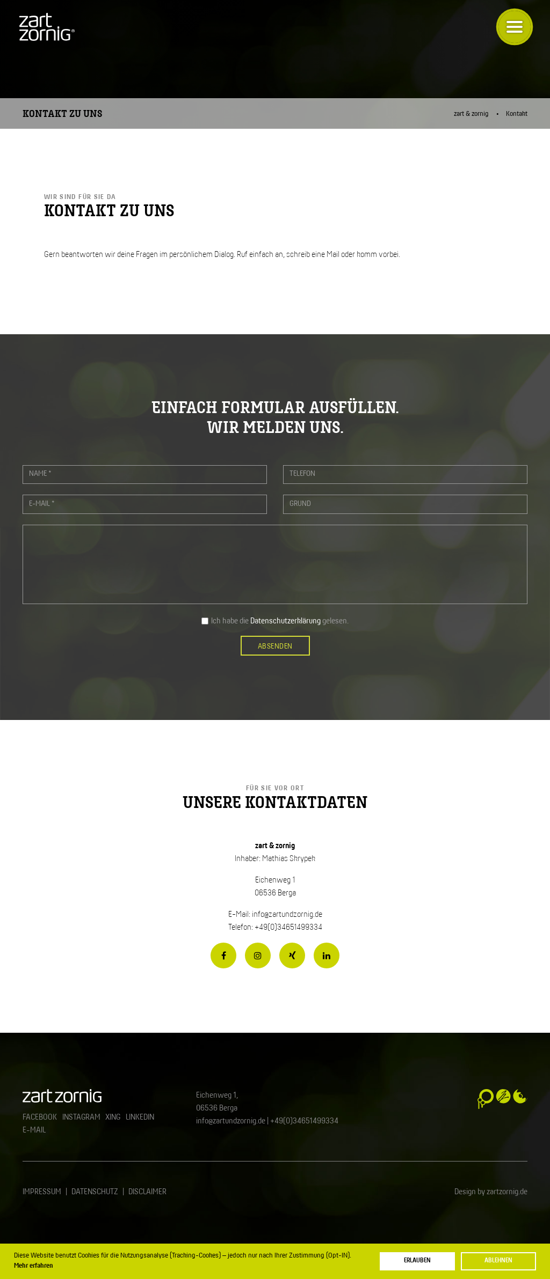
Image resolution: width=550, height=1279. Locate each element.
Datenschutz (94, 1192)
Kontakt (516, 114)
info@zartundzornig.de (287, 914)
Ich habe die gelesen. (280, 621)
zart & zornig (471, 114)
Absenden (275, 647)
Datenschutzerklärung (285, 621)
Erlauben (417, 1260)
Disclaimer (147, 1192)
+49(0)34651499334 (304, 1121)
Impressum (42, 1192)
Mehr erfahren (33, 1266)
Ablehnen (498, 1260)
